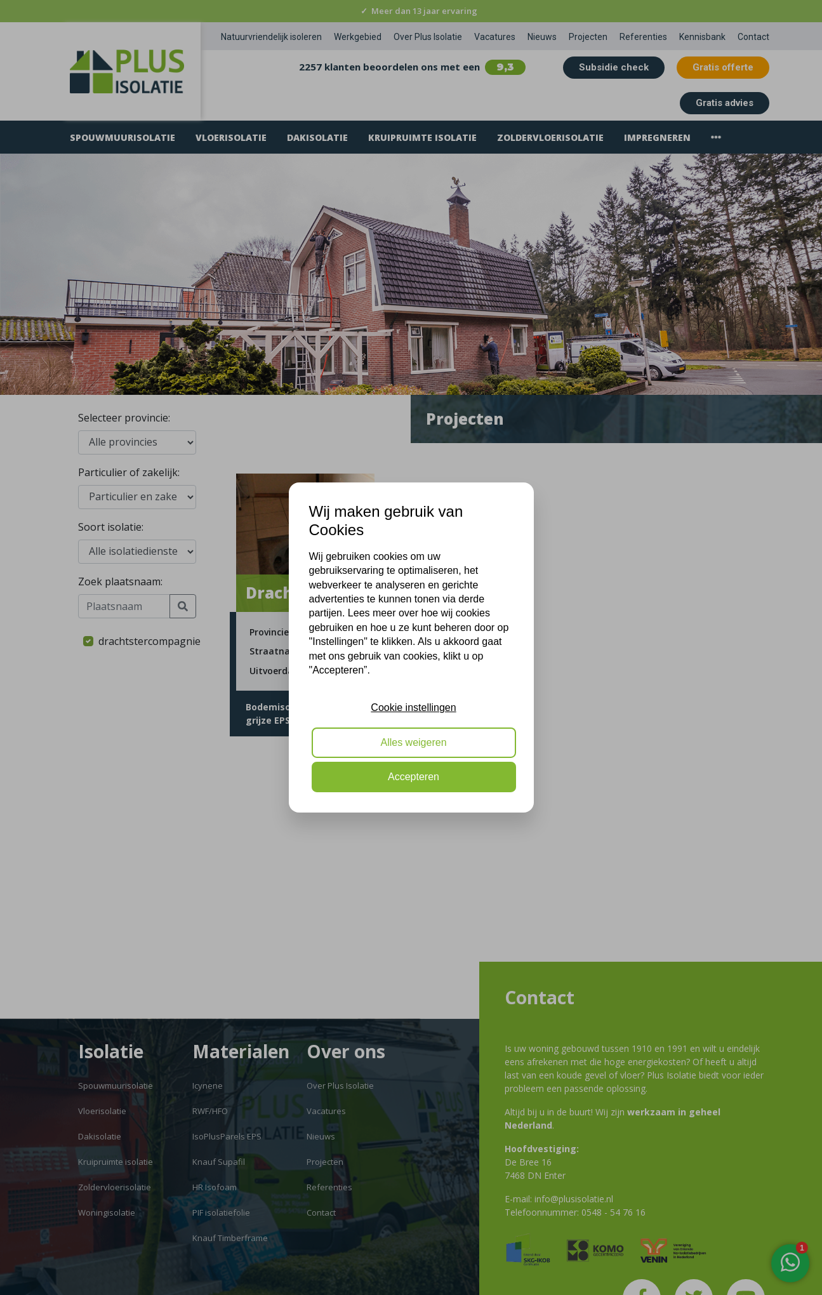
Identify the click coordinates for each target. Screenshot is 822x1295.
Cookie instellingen (413, 707)
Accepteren (413, 776)
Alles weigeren (413, 742)
